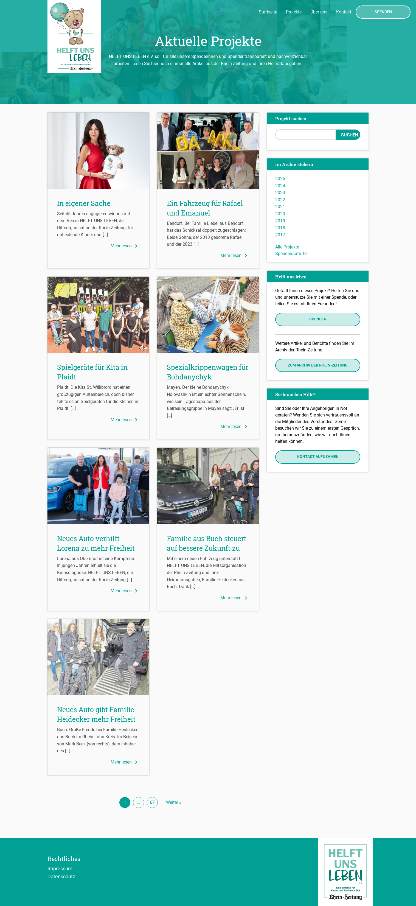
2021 (280, 206)
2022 (280, 199)
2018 (280, 227)
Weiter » (173, 802)
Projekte (294, 12)
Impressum (59, 868)
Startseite (268, 12)
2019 (280, 220)
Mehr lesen (125, 246)
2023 (280, 192)
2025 (280, 178)
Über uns (318, 12)
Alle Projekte (287, 247)
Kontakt (343, 12)
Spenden (383, 12)
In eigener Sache (83, 203)
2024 (280, 185)
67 (152, 802)
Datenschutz (61, 876)
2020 (280, 213)
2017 (280, 234)
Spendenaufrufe (291, 253)
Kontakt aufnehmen (318, 456)
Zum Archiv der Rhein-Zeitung (318, 365)
